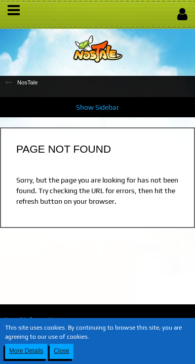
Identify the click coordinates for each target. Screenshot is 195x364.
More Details (26, 350)
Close (61, 350)
